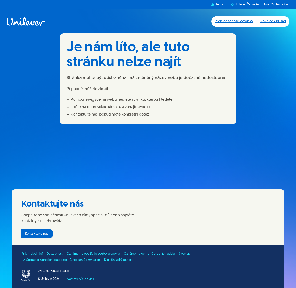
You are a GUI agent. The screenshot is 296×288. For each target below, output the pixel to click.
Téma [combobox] (219, 4)
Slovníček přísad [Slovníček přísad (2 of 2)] (273, 21)
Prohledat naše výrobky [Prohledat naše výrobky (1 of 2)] (234, 21)
